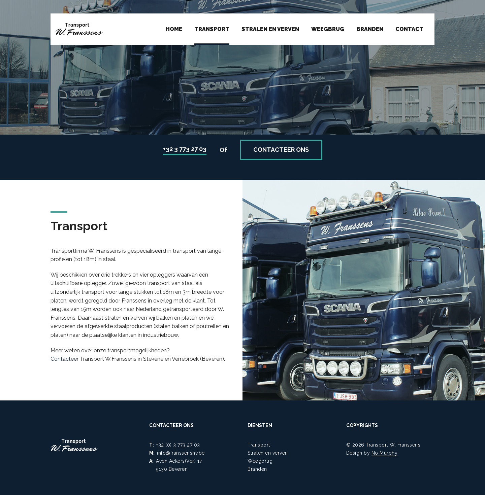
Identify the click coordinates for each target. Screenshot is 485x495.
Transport (211, 29)
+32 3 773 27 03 (184, 148)
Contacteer (64, 359)
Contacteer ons (281, 149)
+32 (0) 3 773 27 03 (178, 445)
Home (174, 29)
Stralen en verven (270, 29)
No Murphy (384, 453)
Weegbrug (327, 29)
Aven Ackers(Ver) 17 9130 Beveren (179, 465)
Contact (409, 29)
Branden (369, 29)
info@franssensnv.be (181, 453)
